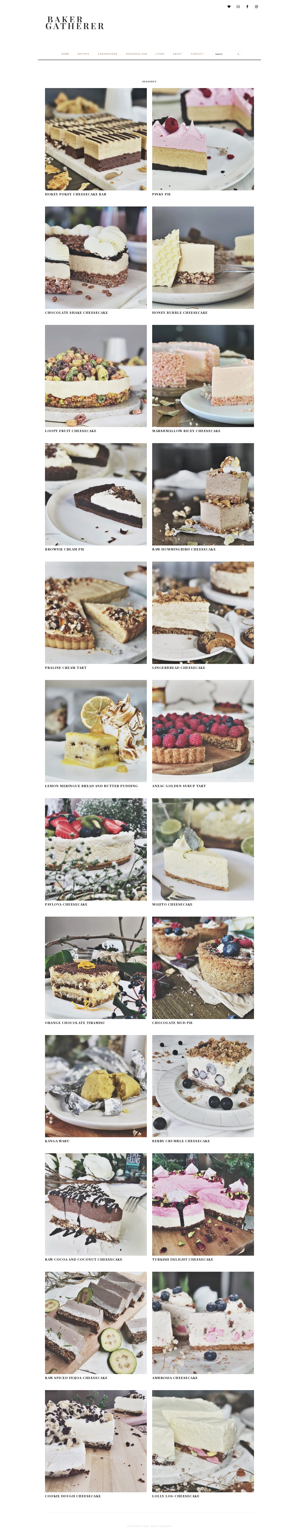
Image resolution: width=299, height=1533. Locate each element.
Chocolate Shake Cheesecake (76, 312)
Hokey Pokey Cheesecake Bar (75, 194)
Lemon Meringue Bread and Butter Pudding (91, 786)
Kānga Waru (57, 1141)
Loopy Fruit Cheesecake (70, 431)
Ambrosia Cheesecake (175, 1378)
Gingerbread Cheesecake (178, 667)
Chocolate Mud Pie (172, 1023)
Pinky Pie (161, 194)
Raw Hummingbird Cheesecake (184, 549)
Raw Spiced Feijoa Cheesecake (76, 1378)
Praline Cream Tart (66, 667)
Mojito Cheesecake (172, 904)
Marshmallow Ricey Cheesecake (186, 431)
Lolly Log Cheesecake (175, 1496)
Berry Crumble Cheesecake (181, 1141)
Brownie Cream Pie (65, 549)
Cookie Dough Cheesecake (73, 1496)
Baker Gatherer (76, 22)
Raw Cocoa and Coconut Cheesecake (83, 1259)
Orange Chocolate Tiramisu (75, 1023)
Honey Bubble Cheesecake (180, 312)
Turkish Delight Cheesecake (182, 1259)
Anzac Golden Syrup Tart (179, 786)
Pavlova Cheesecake (66, 904)
